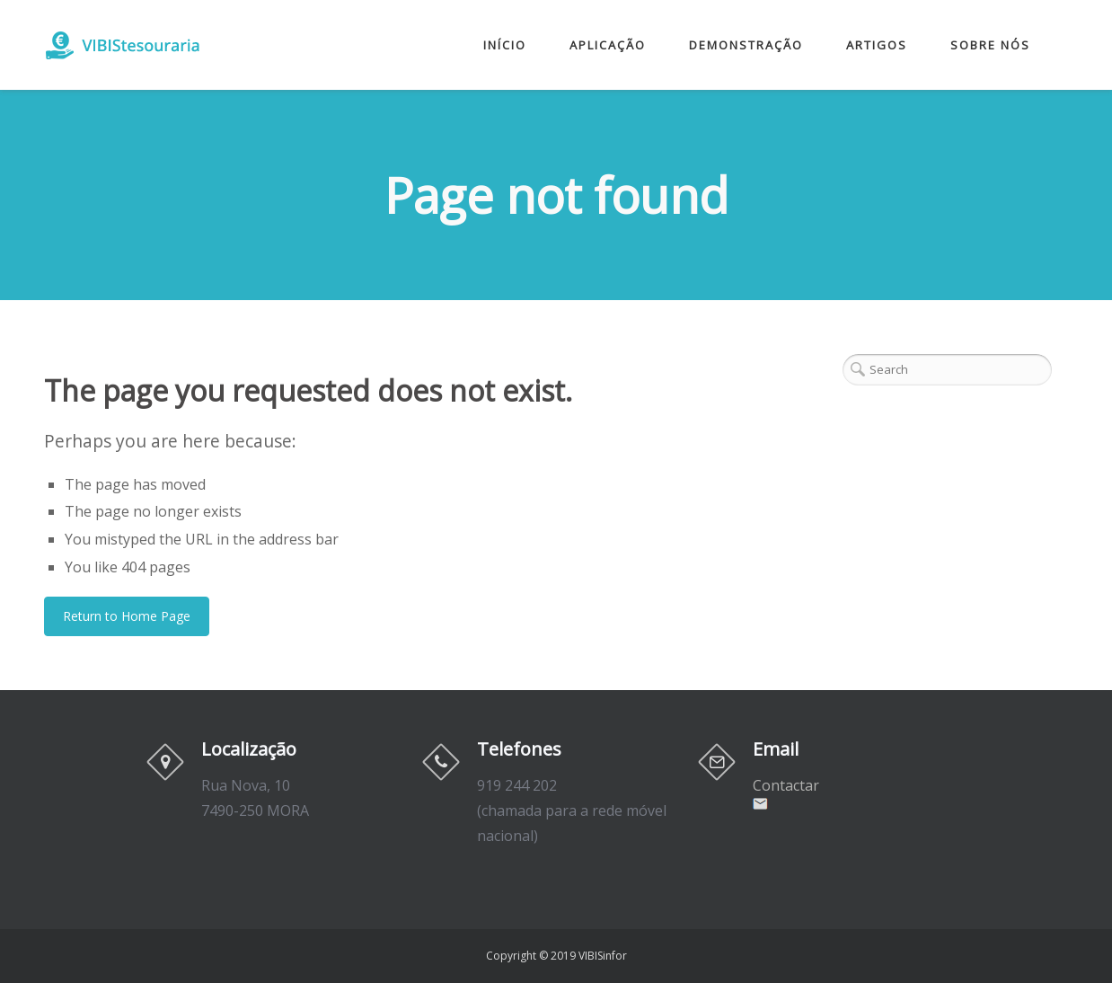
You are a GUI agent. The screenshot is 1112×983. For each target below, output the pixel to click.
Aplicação (607, 45)
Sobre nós (990, 45)
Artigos (876, 45)
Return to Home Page (126, 615)
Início (504, 45)
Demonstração (746, 45)
